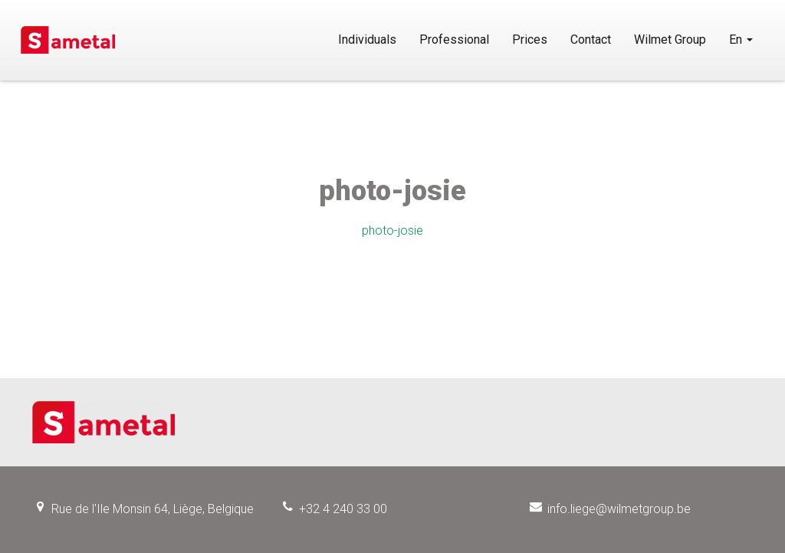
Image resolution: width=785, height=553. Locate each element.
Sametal (68, 39)
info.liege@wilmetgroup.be (619, 509)
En (741, 39)
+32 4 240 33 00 (343, 509)
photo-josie (392, 230)
